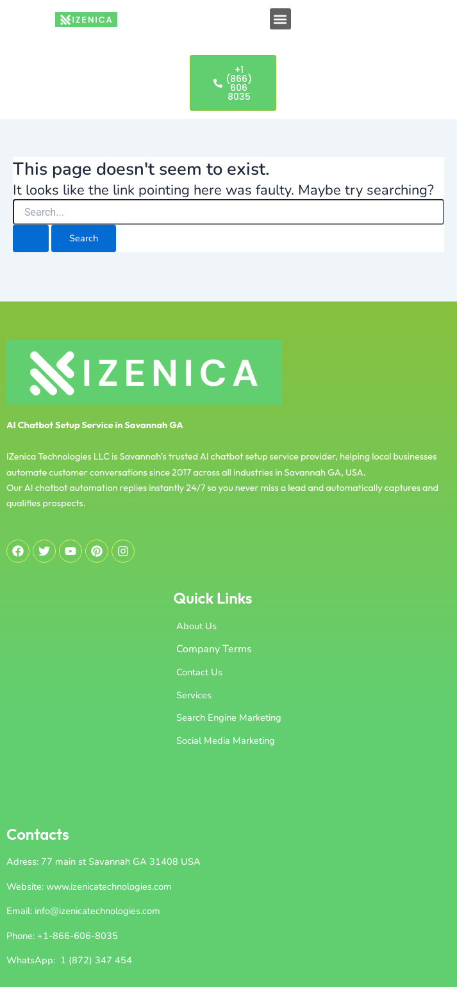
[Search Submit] (31, 238)
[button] (280, 18)
